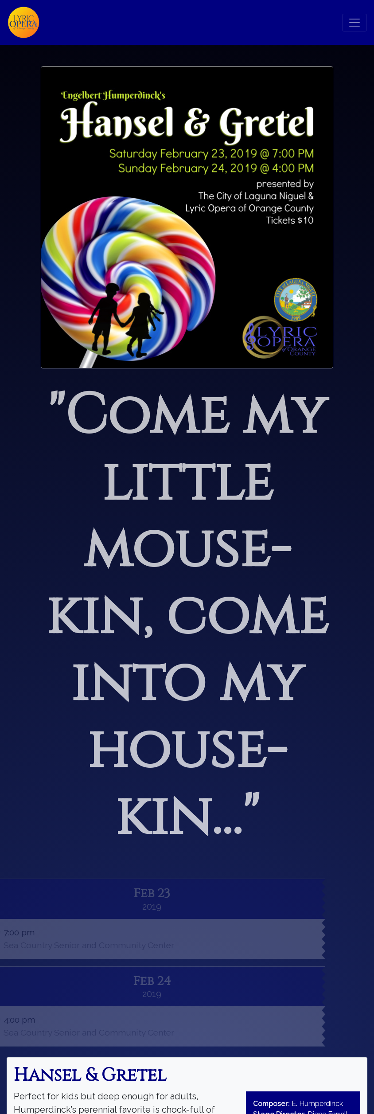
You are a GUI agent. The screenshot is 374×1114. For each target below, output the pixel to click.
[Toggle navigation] (354, 22)
